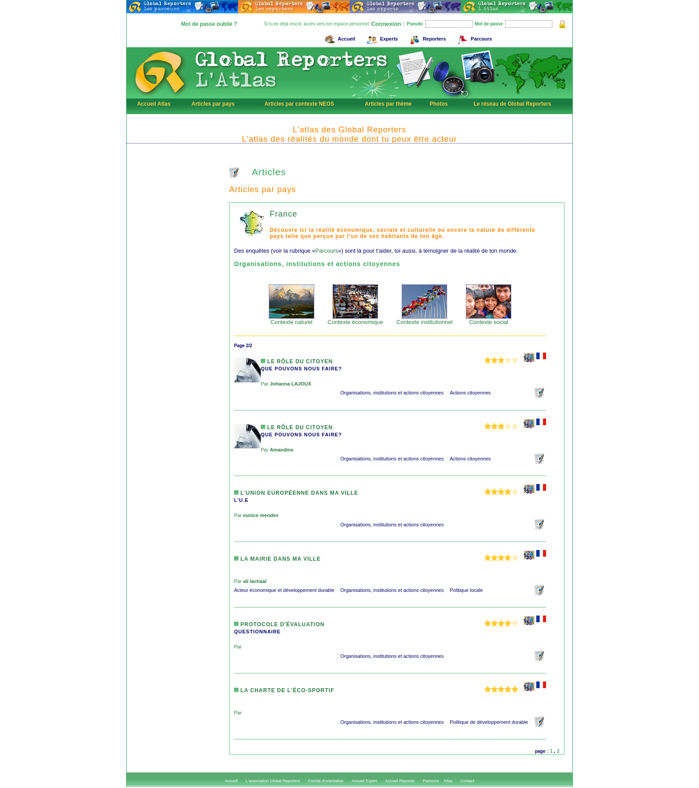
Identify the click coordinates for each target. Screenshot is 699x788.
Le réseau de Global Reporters (512, 104)
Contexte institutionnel (424, 319)
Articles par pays (212, 104)
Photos (439, 104)
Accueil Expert (365, 781)
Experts (381, 37)
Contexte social (488, 319)
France (283, 213)
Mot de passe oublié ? (209, 24)
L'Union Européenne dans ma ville (296, 493)
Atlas (448, 781)
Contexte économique (355, 319)
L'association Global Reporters (273, 781)
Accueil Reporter (400, 781)
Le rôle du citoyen (297, 361)
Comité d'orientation (326, 781)
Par (286, 383)
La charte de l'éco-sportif (284, 690)
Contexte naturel (291, 319)
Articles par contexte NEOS (299, 104)
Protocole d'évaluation (279, 624)
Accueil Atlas (153, 104)
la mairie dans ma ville (277, 559)
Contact (467, 781)
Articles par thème (388, 104)
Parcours (473, 37)
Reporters (426, 37)
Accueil (338, 37)
